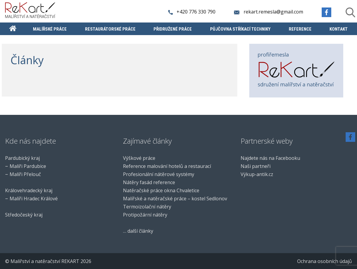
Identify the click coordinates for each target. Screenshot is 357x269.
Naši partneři (256, 166)
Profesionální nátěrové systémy (158, 174)
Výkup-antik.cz (257, 174)
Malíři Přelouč (25, 174)
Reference (300, 29)
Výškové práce (139, 158)
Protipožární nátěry (145, 214)
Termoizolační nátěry (147, 206)
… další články (138, 231)
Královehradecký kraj (28, 190)
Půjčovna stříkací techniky (240, 29)
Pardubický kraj (22, 158)
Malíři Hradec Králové (34, 198)
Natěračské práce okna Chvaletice (161, 190)
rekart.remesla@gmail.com (269, 11)
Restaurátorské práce (110, 29)
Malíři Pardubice (28, 166)
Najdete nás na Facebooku (270, 158)
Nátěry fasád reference (149, 182)
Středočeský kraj (23, 214)
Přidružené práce (173, 29)
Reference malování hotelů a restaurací (167, 166)
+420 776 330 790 (192, 11)
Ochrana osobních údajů (324, 261)
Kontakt (338, 29)
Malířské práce (50, 29)
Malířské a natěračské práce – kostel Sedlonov (175, 198)
